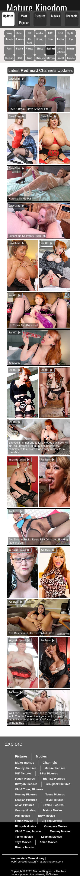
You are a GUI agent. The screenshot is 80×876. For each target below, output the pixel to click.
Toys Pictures (54, 799)
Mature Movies (52, 810)
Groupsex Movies (55, 826)
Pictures (40, 15)
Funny (29, 58)
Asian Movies (48, 842)
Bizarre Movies (24, 847)
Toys (71, 39)
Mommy (39, 39)
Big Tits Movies (52, 820)
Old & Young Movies (28, 831)
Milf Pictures (23, 773)
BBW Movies (46, 815)
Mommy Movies (60, 831)
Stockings (40, 58)
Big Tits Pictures (54, 778)
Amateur (40, 33)
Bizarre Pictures (53, 805)
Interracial (51, 58)
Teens (50, 39)
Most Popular (24, 19)
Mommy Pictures (26, 794)
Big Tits (70, 33)
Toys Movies (23, 842)
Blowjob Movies (25, 826)
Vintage (29, 48)
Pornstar (71, 48)
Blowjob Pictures (26, 784)
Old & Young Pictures (29, 789)
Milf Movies (22, 815)
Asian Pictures (24, 805)
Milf (29, 33)
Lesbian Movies (51, 836)
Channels (71, 15)
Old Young (29, 40)
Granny (9, 33)
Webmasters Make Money (27, 858)
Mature (19, 33)
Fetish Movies (24, 820)
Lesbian (60, 39)
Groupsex (20, 39)
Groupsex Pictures (58, 784)
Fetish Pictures (25, 778)
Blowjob (9, 39)
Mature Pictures (55, 768)
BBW (50, 33)
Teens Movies (24, 836)
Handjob (60, 58)
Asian (9, 48)
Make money (24, 762)
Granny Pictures (25, 768)
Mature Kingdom (36, 7)
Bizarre (19, 48)
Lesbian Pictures (26, 799)
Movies (55, 15)
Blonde (40, 48)
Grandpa (71, 58)
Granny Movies (25, 810)
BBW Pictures (49, 773)
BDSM (19, 58)
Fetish (60, 33)
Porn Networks (61, 50)
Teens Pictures (55, 794)
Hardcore (9, 58)
